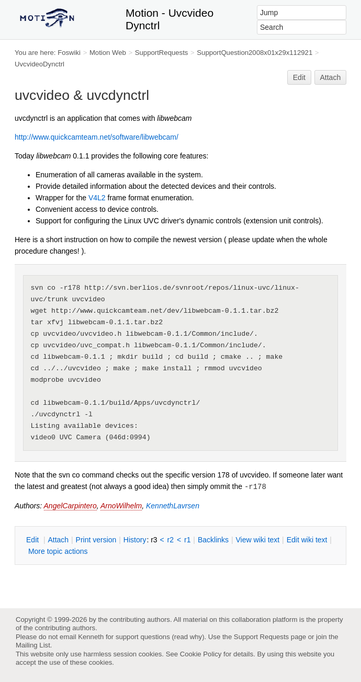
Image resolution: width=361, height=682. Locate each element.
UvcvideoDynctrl (39, 64)
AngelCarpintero (70, 506)
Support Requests (261, 637)
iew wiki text (257, 540)
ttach (58, 540)
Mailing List (33, 645)
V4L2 (97, 198)
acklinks (213, 540)
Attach (330, 77)
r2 (170, 540)
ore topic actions (58, 551)
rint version (96, 540)
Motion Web (107, 52)
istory (134, 540)
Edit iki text (307, 540)
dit (33, 540)
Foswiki (69, 52)
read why (188, 637)
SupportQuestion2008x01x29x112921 (254, 52)
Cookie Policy (201, 654)
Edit (299, 77)
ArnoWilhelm (121, 506)
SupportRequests (161, 52)
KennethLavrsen (172, 506)
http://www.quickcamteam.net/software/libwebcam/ (96, 137)
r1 (187, 540)
